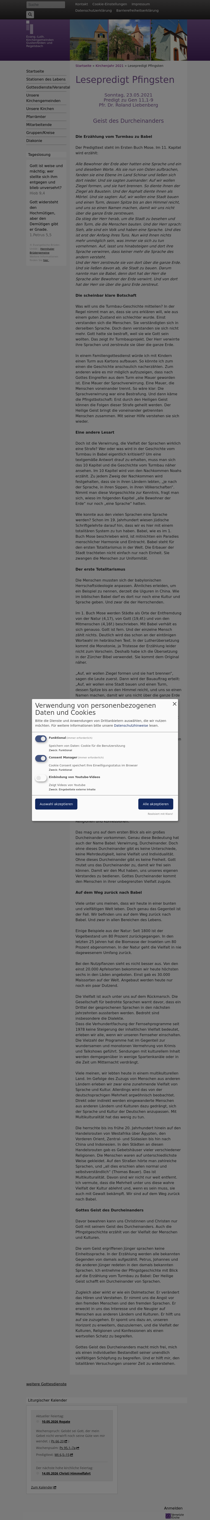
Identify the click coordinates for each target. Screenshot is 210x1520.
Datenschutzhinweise (131, 725)
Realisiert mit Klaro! (160, 813)
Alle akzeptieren (156, 804)
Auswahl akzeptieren (56, 804)
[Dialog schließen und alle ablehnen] (174, 702)
